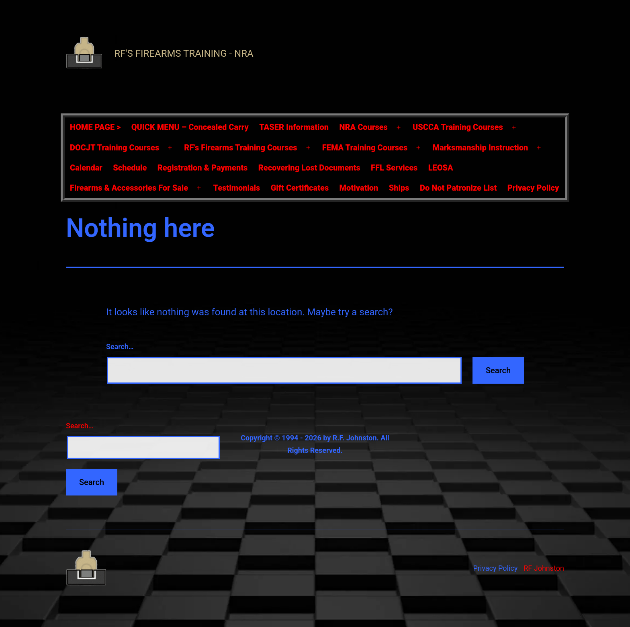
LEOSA (440, 168)
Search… (120, 346)
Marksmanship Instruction (480, 147)
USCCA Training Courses (458, 127)
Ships (399, 188)
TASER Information (294, 127)
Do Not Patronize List (458, 188)
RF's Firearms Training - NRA (183, 53)
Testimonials (236, 188)
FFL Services (394, 168)
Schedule (130, 168)
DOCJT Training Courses (114, 147)
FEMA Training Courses (364, 147)
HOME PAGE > (95, 127)
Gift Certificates (300, 188)
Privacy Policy (533, 188)
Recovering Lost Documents (309, 168)
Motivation (359, 188)
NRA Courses (364, 127)
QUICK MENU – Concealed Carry (190, 127)
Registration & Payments (203, 168)
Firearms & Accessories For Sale (129, 188)
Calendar (86, 168)
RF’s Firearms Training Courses (240, 147)
